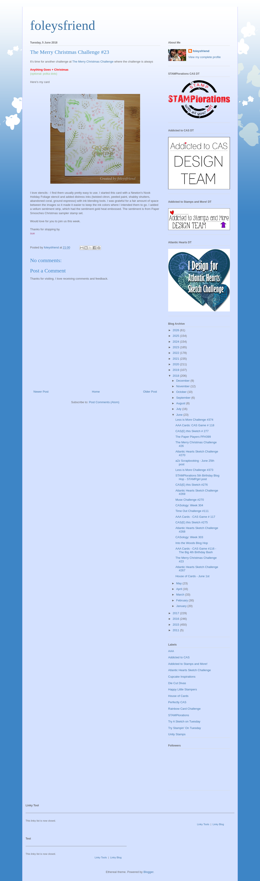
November (183, 386)
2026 (176, 330)
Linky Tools (203, 824)
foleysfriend (62, 25)
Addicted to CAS (178, 657)
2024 (176, 341)
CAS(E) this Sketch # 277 (191, 431)
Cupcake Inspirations (181, 676)
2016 (176, 618)
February (182, 600)
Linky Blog (218, 824)
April (179, 589)
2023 (176, 347)
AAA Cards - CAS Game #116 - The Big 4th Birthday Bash (195, 550)
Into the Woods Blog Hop (191, 543)
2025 (176, 335)
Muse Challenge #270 (189, 499)
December (183, 380)
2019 (176, 370)
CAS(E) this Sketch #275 (191, 522)
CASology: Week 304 (189, 505)
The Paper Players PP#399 (193, 436)
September (183, 397)
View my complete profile (204, 57)
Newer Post (40, 391)
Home (96, 391)
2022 (176, 353)
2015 (176, 624)
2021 (176, 358)
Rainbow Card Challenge (184, 708)
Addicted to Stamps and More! (187, 664)
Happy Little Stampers (182, 689)
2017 (176, 613)
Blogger (148, 872)
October (181, 392)
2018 (176, 375)
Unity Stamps (176, 734)
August (181, 403)
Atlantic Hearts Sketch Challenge (189, 670)
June (179, 414)
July (179, 409)
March (180, 594)
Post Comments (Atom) (104, 402)
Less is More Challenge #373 (194, 470)
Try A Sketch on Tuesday (184, 721)
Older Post (150, 391)
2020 (176, 364)
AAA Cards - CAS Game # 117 (195, 516)
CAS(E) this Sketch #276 (191, 484)
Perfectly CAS (177, 702)
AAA (171, 651)
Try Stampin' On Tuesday (184, 728)
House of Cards (178, 696)
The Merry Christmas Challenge (93, 61)
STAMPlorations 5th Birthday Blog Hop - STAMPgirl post (197, 477)
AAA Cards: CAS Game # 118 (194, 425)
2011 (176, 630)
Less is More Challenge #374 (194, 419)
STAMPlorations (178, 715)
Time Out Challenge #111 (192, 511)
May (179, 583)
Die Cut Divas (177, 683)
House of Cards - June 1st (192, 576)
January (181, 606)
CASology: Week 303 (189, 537)
